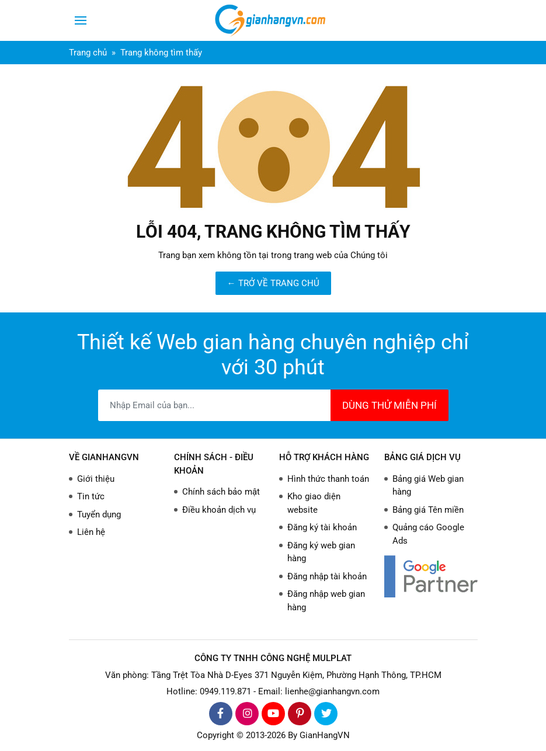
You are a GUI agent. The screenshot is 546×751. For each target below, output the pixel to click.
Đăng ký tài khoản (322, 527)
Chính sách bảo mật (221, 491)
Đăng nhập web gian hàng (326, 601)
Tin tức (91, 496)
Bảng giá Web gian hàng (428, 486)
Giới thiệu (95, 479)
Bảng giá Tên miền (428, 510)
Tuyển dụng (99, 514)
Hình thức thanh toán (328, 479)
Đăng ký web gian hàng (321, 552)
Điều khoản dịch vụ (219, 510)
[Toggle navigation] (80, 20)
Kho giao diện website (313, 503)
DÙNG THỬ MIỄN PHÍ (389, 405)
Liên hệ (91, 532)
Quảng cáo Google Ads (428, 534)
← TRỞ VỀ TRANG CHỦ (273, 283)
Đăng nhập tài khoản (327, 576)
